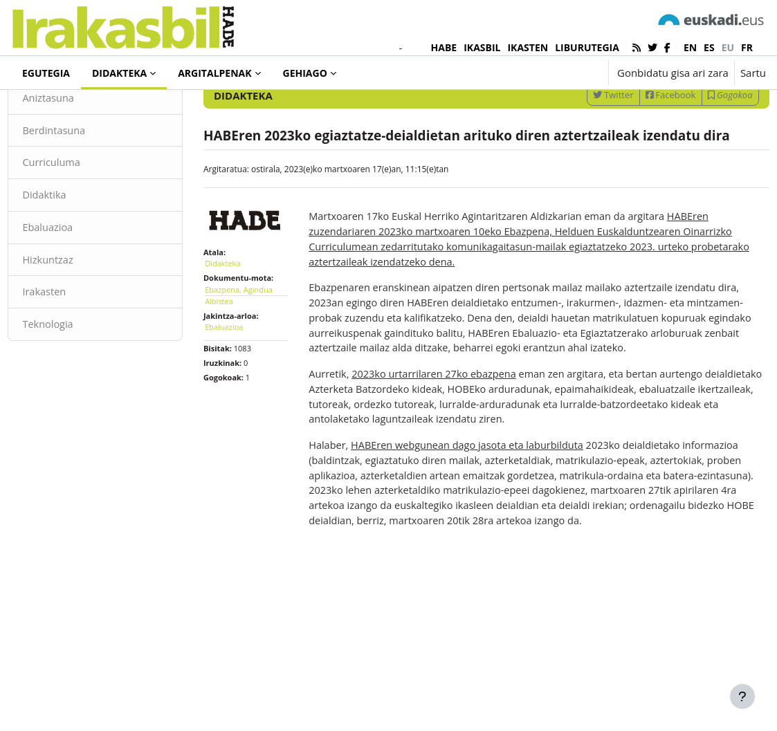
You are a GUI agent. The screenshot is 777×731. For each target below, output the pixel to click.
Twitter (582, 146)
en (690, 47)
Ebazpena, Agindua (254, 365)
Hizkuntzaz (79, 315)
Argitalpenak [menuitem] (214, 73)
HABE (444, 47)
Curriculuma (83, 216)
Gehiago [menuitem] (305, 73)
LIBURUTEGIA (587, 47)
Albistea (234, 377)
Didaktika (75, 249)
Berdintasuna (85, 183)
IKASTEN (527, 47)
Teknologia (79, 380)
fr (747, 47)
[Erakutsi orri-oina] (742, 696)
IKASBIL (482, 47)
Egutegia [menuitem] (46, 73)
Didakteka (58, 110)
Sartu (753, 73)
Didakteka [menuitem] (119, 73)
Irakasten (75, 347)
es (709, 47)
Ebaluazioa (79, 281)
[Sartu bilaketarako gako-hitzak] (618, 110)
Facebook (639, 146)
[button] (554, 72)
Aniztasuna (80, 150)
